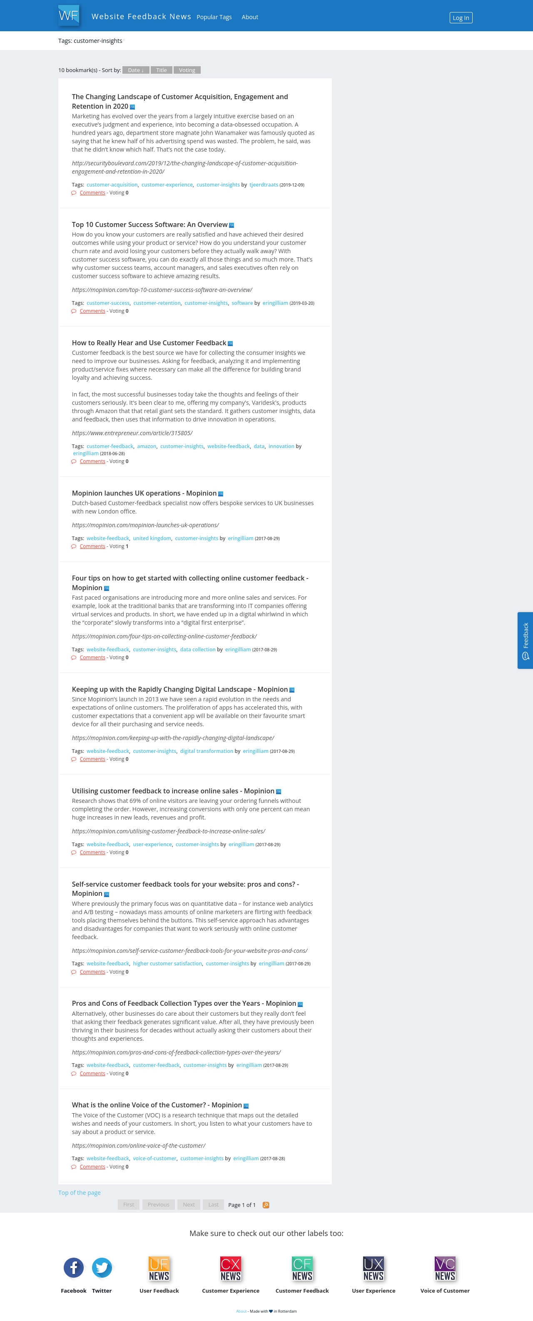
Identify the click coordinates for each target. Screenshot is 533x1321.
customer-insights (218, 184)
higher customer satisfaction (167, 963)
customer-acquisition (112, 184)
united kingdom (152, 538)
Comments (92, 192)
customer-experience (167, 184)
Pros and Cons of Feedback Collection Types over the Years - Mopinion (184, 1003)
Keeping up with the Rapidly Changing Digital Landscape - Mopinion (180, 689)
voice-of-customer (154, 1158)
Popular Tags (214, 17)
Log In (461, 18)
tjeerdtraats (263, 184)
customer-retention (157, 303)
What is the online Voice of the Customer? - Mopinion (157, 1104)
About (250, 17)
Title (161, 70)
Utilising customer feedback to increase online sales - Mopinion (173, 790)
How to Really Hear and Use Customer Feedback (149, 342)
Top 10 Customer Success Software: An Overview (150, 224)
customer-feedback (110, 446)
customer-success (108, 303)
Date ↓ (136, 70)
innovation (281, 446)
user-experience (152, 844)
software (242, 303)
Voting (187, 70)
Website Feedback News (142, 16)
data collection (198, 649)
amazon (146, 446)
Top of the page (79, 1192)
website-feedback (228, 446)
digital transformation (207, 751)
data (259, 446)
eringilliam (276, 303)
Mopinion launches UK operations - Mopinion (144, 493)
